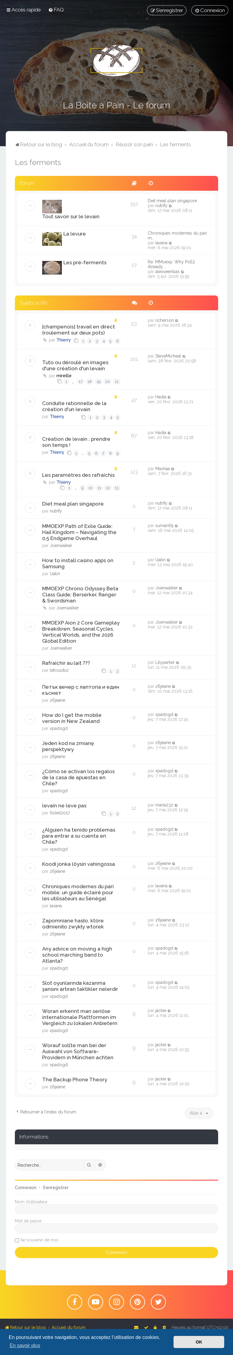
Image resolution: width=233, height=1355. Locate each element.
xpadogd (59, 728)
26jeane (57, 700)
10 (90, 488)
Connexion (25, 1187)
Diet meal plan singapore (172, 200)
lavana (161, 242)
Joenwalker (61, 545)
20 (107, 381)
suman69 (164, 525)
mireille (64, 375)
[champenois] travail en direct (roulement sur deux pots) (78, 330)
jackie (160, 1010)
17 (81, 381)
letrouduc (59, 670)
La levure (74, 234)
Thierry (63, 340)
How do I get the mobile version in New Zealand (72, 718)
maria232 (164, 805)
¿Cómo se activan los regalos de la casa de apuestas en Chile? (78, 777)
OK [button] (199, 1342)
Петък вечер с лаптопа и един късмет (80, 690)
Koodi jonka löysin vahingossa (78, 864)
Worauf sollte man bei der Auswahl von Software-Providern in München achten (77, 1051)
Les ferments (38, 162)
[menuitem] (56, 9)
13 (117, 488)
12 (108, 488)
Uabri (55, 573)
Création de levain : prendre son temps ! (76, 442)
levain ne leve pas (64, 806)
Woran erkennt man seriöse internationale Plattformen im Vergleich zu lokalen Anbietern (79, 1017)
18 (89, 381)
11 (99, 488)
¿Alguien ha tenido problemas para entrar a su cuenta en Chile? (78, 836)
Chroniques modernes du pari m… (177, 235)
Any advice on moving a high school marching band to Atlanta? (77, 955)
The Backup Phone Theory (74, 1079)
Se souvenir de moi (39, 1240)
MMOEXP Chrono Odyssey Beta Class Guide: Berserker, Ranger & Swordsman (80, 594)
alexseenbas (167, 271)
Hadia (160, 396)
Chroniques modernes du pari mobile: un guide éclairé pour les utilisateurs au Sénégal (78, 892)
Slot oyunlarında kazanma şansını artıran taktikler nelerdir (80, 986)
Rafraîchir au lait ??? (66, 663)
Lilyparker (165, 662)
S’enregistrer (56, 1187)
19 (98, 381)
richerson (164, 320)
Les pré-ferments (84, 262)
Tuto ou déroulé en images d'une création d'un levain (75, 365)
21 (117, 381)
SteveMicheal (168, 356)
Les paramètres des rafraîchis (78, 475)
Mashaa (162, 468)
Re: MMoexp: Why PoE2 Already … (171, 264)
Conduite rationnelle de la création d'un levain (74, 406)
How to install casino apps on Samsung (77, 563)
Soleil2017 (60, 812)
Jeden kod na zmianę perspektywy (68, 746)
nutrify (161, 205)
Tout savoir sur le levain (71, 216)
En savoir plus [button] (25, 1345)
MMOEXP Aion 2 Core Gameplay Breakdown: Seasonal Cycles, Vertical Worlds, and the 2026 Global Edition (81, 632)
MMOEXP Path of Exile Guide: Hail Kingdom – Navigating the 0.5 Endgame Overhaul (79, 532)
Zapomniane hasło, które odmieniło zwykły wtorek (73, 924)
